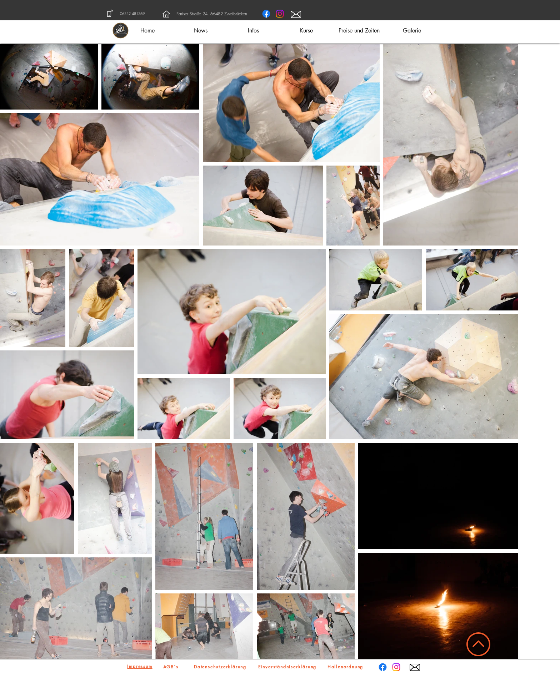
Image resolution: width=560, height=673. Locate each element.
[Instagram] (280, 14)
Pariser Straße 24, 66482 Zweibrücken (211, 14)
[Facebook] (266, 14)
